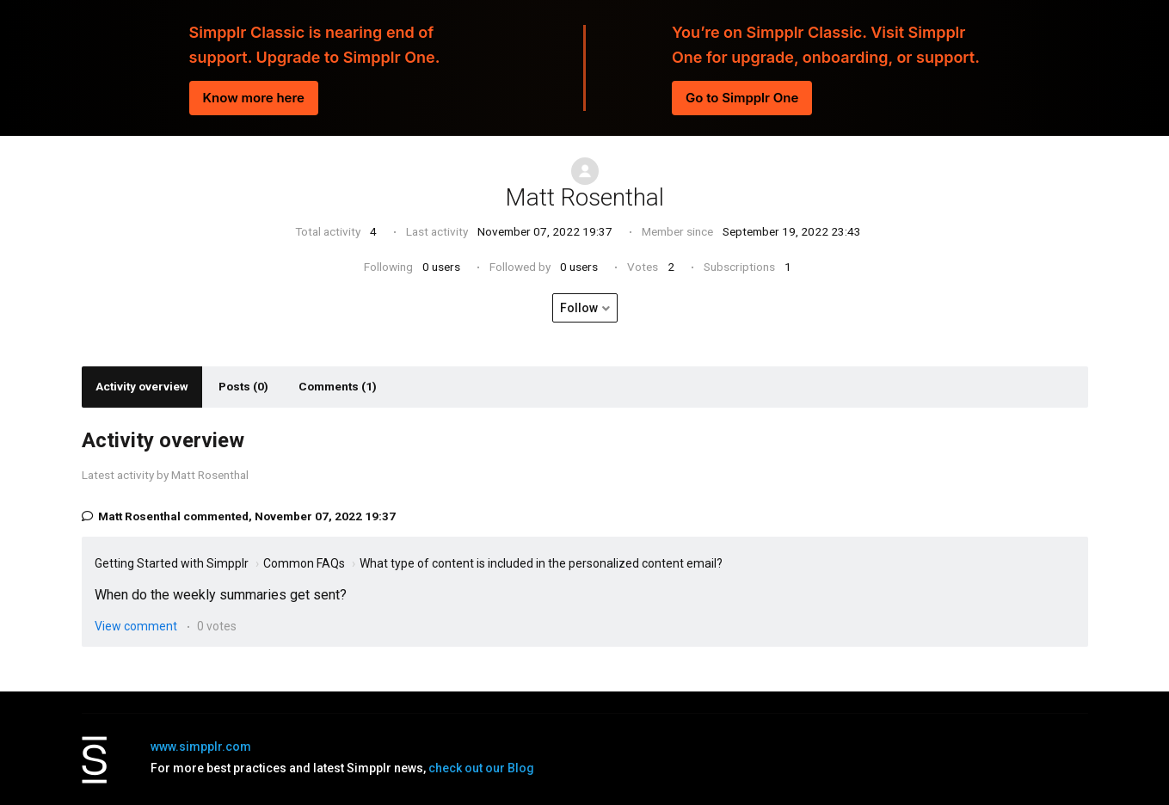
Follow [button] (579, 308)
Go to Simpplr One (742, 97)
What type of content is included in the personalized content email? (541, 563)
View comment (136, 626)
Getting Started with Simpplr (172, 563)
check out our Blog (481, 768)
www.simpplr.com (201, 746)
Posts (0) (243, 386)
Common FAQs (304, 563)
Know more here (254, 97)
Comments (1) (337, 386)
